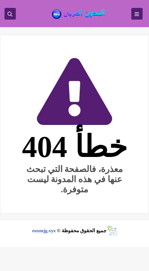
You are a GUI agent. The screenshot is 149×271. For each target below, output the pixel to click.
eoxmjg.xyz (44, 230)
